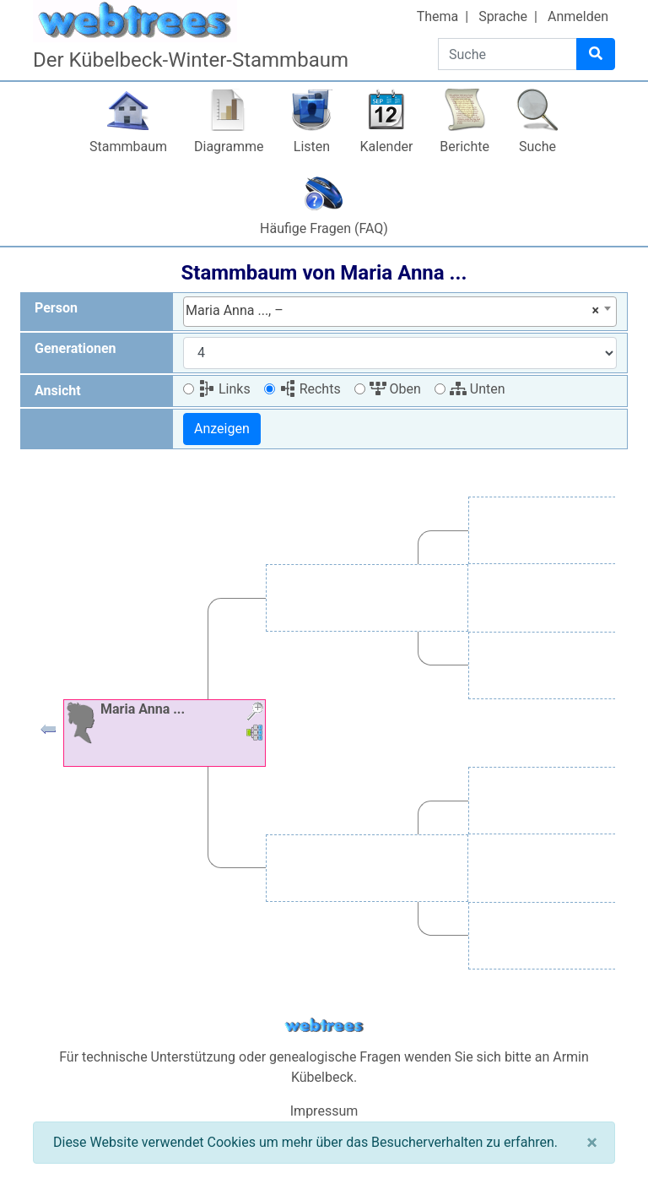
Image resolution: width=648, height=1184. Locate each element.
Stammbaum (128, 146)
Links (224, 389)
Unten (477, 389)
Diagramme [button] (228, 146)
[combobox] (400, 311)
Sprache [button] (502, 16)
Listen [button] (312, 146)
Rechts (310, 389)
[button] (48, 733)
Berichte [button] (464, 146)
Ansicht (58, 391)
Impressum (324, 1111)
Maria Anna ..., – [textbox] (392, 311)
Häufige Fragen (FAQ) (324, 228)
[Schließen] (592, 1142)
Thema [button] (438, 16)
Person (56, 308)
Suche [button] (537, 146)
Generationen (75, 348)
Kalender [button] (386, 146)
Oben (395, 389)
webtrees (324, 1026)
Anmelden (578, 16)
